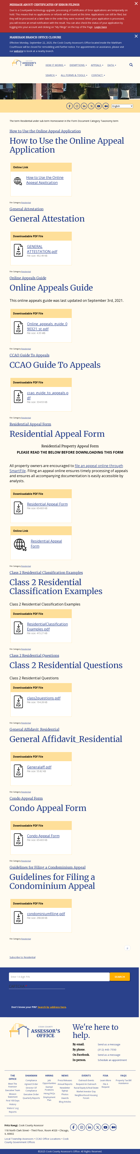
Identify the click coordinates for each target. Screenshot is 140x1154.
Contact (98, 75)
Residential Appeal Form (47, 504)
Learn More (105, 1080)
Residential (26, 202)
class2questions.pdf (44, 698)
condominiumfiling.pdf (46, 913)
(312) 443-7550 (107, 1049)
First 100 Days (12, 1100)
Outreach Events (86, 1080)
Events (86, 1075)
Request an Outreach (86, 1084)
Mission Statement (12, 1095)
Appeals (97, 65)
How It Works (56, 65)
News (65, 1075)
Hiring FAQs (49, 1093)
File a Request (105, 1085)
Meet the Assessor (12, 1085)
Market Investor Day (86, 1091)
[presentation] (37, 998)
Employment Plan (49, 1099)
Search (51, 75)
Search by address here (52, 1007)
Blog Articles (65, 1101)
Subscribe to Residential (22, 957)
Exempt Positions (49, 1088)
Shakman (31, 1075)
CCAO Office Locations (48, 1138)
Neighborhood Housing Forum (86, 1096)
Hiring (49, 1075)
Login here (100, 27)
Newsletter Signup (65, 1089)
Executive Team (12, 1090)
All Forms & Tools (74, 75)
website (18, 51)
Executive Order (31, 1094)
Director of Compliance (31, 1089)
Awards (65, 1098)
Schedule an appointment (112, 1060)
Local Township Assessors (19, 1138)
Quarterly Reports (31, 1098)
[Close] (136, 3)
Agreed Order (31, 1084)
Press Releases (65, 1080)
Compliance (31, 1080)
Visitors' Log (12, 1108)
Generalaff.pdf (39, 767)
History (12, 1104)
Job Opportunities (49, 1082)
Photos (65, 1094)
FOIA (105, 1075)
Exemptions (78, 65)
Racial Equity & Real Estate (86, 1087)
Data (111, 65)
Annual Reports (65, 1084)
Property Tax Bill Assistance (123, 1082)
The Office (12, 1077)
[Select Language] (122, 106)
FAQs (124, 1075)
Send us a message (109, 1044)
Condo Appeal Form (43, 835)
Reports (12, 1111)
